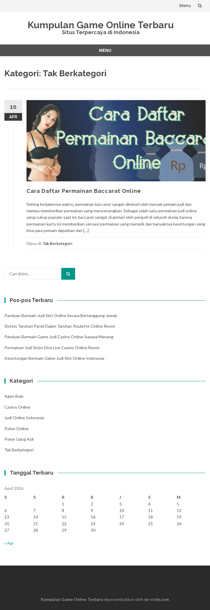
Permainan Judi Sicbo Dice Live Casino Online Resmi (51, 347)
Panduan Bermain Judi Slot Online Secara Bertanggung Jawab (60, 315)
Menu (185, 5)
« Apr (9, 543)
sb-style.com (156, 599)
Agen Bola (13, 396)
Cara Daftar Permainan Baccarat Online (84, 191)
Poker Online (16, 428)
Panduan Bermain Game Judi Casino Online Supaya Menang (58, 336)
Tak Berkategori (57, 243)
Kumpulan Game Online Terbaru (101, 24)
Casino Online (17, 407)
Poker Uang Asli (19, 439)
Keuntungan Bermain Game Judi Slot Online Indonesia (54, 358)
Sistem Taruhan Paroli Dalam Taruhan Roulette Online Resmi (59, 326)
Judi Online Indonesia (24, 417)
